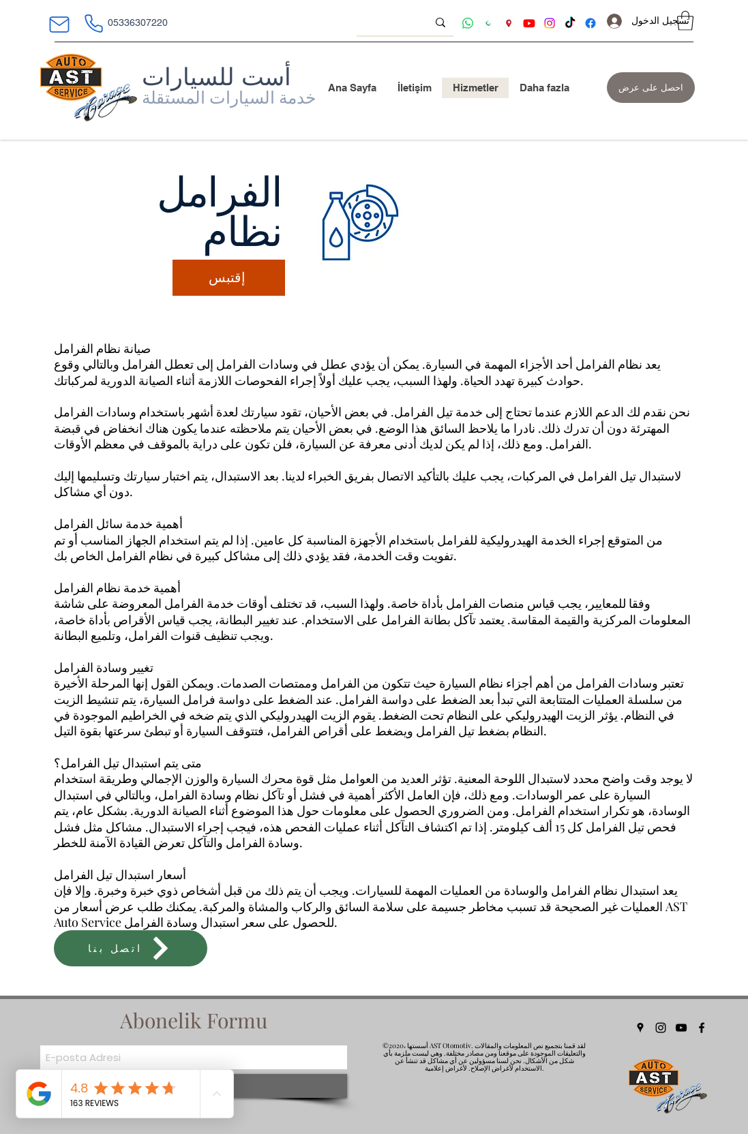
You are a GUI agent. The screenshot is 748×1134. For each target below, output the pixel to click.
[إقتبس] (229, 278)
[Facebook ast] (590, 23)
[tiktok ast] (570, 23)
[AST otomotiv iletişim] (488, 23)
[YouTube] (681, 1028)
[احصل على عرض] (651, 87)
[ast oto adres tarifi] (508, 23)
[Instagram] (661, 1028)
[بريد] (59, 24)
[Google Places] (640, 1028)
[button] (685, 21)
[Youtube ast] (529, 23)
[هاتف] (94, 23)
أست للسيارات (216, 76)
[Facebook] (701, 1028)
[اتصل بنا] (130, 948)
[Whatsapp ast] (468, 23)
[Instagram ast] (549, 23)
